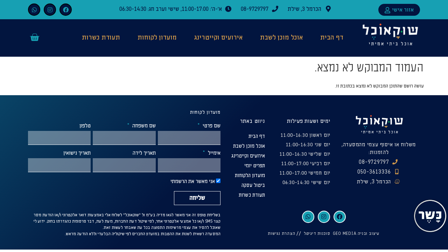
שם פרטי (210, 126)
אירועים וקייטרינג (218, 38)
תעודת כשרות (101, 38)
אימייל (213, 153)
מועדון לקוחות (157, 38)
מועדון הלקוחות (250, 175)
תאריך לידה (144, 153)
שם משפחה (143, 126)
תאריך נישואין (77, 153)
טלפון (85, 126)
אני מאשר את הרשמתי (192, 181)
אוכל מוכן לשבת (281, 38)
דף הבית (331, 38)
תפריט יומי (254, 166)
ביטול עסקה (253, 185)
